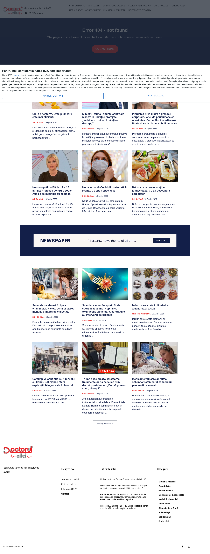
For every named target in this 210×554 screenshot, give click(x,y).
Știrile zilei (87, 322)
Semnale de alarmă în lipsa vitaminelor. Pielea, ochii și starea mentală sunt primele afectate (53, 310)
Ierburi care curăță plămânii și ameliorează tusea (150, 309)
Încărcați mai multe (105, 426)
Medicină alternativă (141, 316)
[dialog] (105, 83)
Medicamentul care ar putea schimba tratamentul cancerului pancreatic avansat (152, 384)
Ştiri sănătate (88, 131)
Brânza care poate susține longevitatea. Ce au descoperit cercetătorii (151, 192)
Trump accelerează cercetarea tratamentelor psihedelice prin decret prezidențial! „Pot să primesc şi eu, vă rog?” (104, 386)
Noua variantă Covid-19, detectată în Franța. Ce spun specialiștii (104, 191)
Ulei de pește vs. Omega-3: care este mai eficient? (52, 118)
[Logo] (18, 454)
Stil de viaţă (37, 124)
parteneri (17, 75)
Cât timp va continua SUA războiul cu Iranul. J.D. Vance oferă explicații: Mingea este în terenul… (53, 384)
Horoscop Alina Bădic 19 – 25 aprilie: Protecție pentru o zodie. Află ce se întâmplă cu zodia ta (52, 192)
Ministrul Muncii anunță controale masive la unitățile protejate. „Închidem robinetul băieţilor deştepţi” (103, 121)
